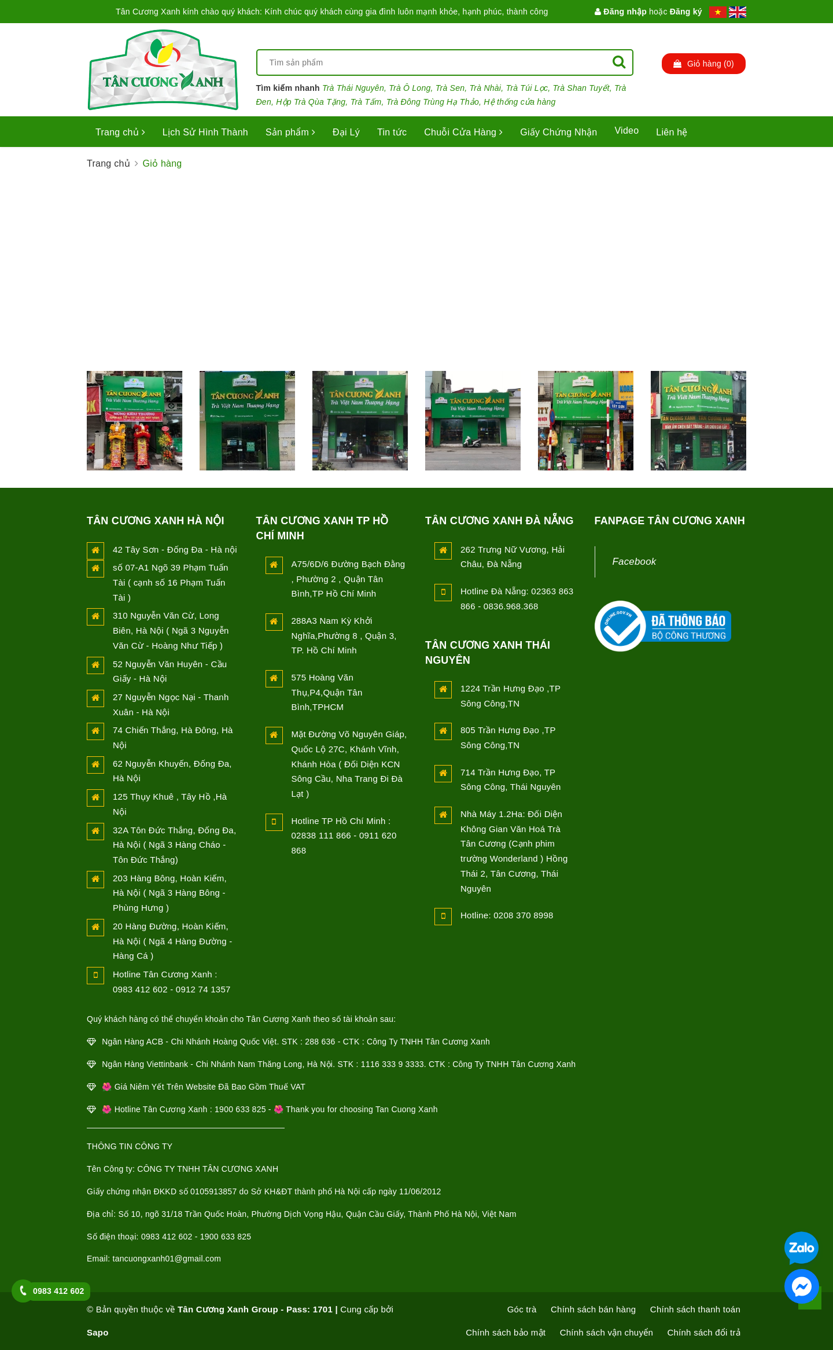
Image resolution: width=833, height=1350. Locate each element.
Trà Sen (450, 88)
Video (626, 130)
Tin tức (392, 132)
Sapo (98, 1332)
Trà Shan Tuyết (581, 88)
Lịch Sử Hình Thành (205, 132)
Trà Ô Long (409, 88)
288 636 (320, 1041)
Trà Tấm (366, 101)
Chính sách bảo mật (505, 1332)
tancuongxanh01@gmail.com (167, 1258)
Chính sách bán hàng (593, 1309)
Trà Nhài (486, 88)
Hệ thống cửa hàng (519, 101)
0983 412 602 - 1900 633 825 (196, 1236)
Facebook (635, 561)
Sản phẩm (290, 132)
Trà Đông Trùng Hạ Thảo (432, 101)
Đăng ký (686, 11)
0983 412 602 (58, 1291)
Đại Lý (346, 132)
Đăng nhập (621, 11)
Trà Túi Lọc (527, 88)
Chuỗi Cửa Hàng (463, 132)
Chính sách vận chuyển (606, 1332)
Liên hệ (671, 132)
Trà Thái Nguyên (353, 88)
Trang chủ (120, 132)
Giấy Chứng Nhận (558, 132)
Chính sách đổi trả (703, 1332)
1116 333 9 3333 (392, 1064)
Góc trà (522, 1309)
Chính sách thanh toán (695, 1309)
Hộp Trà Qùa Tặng (310, 101)
